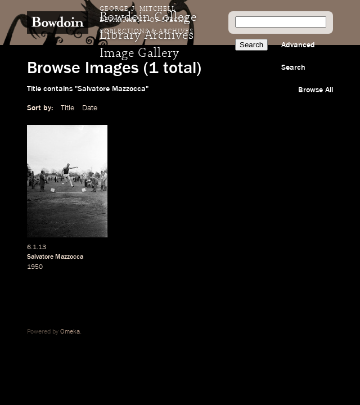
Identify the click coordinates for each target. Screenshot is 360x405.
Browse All (315, 90)
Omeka (70, 331)
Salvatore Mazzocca (55, 257)
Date (89, 108)
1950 (35, 267)
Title (67, 108)
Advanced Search (298, 56)
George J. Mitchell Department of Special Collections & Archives (147, 20)
